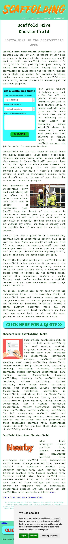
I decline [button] (33, 536)
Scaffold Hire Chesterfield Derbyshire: (27, 52)
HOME (24, 18)
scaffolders (48, 340)
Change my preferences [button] (49, 536)
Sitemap (4, 523)
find (61, 441)
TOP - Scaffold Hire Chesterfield (23, 497)
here (52, 492)
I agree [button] (23, 536)
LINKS (30, 18)
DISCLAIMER (59, 18)
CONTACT (47, 18)
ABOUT (39, 18)
